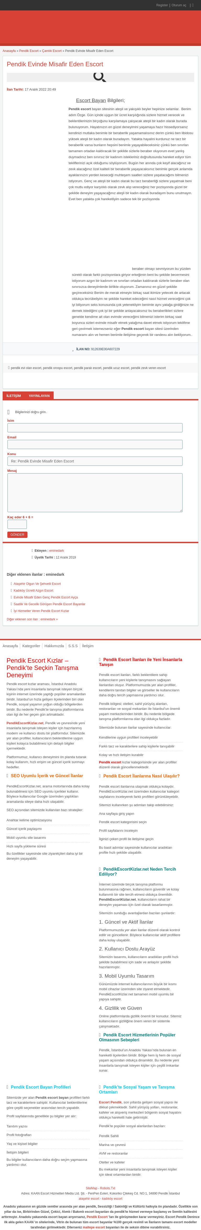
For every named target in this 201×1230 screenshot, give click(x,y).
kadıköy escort (112, 1199)
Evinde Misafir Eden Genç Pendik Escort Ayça (46, 597)
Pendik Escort (28, 51)
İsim (10, 421)
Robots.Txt (107, 1188)
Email (11, 437)
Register (162, 5)
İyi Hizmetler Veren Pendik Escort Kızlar (41, 611)
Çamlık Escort (52, 51)
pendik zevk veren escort (148, 368)
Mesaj (12, 471)
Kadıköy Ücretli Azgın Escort (33, 590)
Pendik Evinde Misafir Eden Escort (55, 64)
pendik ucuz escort (116, 368)
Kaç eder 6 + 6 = (20, 517)
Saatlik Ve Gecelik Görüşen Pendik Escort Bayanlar (49, 604)
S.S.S (73, 646)
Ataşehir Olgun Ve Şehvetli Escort (37, 584)
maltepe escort (94, 1227)
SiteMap (91, 1188)
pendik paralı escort (88, 368)
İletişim (88, 646)
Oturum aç (179, 5)
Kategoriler (31, 646)
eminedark (56, 550)
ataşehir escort (89, 1199)
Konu (11, 454)
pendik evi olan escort (26, 368)
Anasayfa (9, 51)
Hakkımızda (54, 646)
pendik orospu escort (57, 368)
